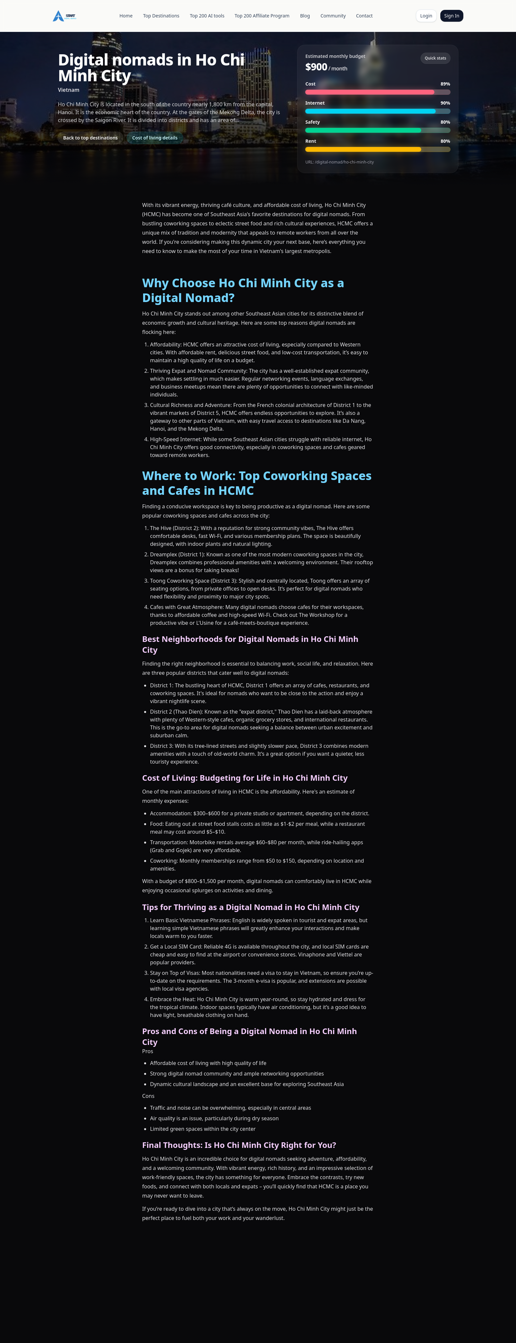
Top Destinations (161, 16)
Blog (305, 16)
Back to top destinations (90, 138)
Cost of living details (155, 138)
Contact (364, 16)
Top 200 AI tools (207, 16)
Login (426, 16)
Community (333, 16)
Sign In (451, 16)
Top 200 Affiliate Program (262, 16)
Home (126, 16)
